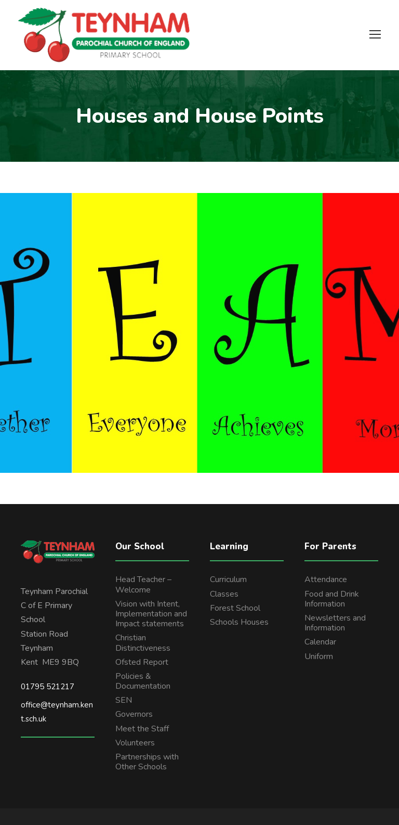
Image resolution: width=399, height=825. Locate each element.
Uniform (318, 656)
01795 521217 (47, 686)
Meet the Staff (142, 728)
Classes (224, 594)
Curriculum (228, 579)
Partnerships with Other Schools (147, 761)
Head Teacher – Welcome (143, 584)
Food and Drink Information (331, 599)
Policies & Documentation (142, 681)
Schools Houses (239, 622)
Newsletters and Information (335, 623)
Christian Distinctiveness (142, 642)
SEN (123, 700)
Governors (134, 714)
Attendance (325, 579)
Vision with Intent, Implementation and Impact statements (151, 613)
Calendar (320, 642)
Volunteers (135, 743)
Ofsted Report (141, 662)
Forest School (235, 608)
